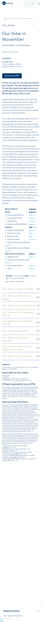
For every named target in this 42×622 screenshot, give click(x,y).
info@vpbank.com (8, 447)
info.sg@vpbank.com (17, 457)
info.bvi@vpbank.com (10, 460)
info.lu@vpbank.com (19, 454)
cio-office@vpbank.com (23, 380)
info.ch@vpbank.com (10, 450)
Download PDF (12, 76)
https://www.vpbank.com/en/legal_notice (17, 443)
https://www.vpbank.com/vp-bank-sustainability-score (20, 397)
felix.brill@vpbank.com (12, 66)
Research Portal (15, 18)
